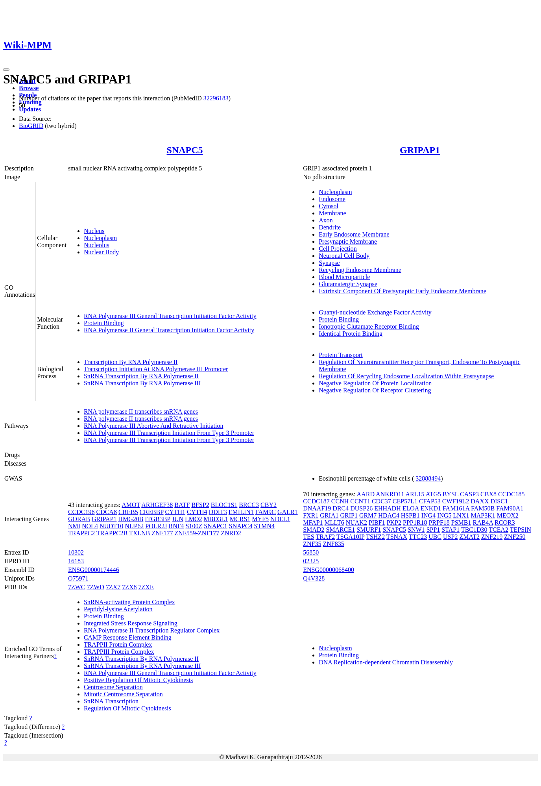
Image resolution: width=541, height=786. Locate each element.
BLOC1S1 (224, 504)
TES (308, 536)
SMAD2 (313, 529)
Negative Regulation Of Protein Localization (375, 383)
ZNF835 (333, 543)
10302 (76, 552)
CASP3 (469, 494)
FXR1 (310, 515)
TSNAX (396, 536)
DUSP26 (361, 508)
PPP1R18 (415, 522)
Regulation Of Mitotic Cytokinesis (127, 708)
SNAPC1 (215, 526)
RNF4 (176, 526)
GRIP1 (348, 515)
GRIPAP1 (420, 150)
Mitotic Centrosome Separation (123, 694)
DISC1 (499, 501)
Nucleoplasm (100, 238)
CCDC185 (511, 494)
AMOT (131, 504)
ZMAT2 (469, 536)
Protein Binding (104, 323)
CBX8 (488, 494)
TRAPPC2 (81, 533)
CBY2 (268, 504)
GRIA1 (329, 515)
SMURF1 (368, 529)
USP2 (450, 536)
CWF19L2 (455, 501)
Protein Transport (341, 354)
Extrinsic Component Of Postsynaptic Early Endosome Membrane (402, 291)
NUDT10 (111, 526)
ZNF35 (312, 543)
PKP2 (394, 522)
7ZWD (95, 587)
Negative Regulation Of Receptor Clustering (375, 390)
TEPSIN (520, 529)
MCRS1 (240, 519)
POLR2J (156, 526)
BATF (182, 504)
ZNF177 (162, 533)
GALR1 (287, 512)
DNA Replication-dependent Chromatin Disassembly (386, 662)
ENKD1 (430, 508)
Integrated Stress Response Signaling (130, 623)
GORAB (79, 519)
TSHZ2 (375, 536)
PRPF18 (438, 522)
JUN (177, 519)
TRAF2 (325, 536)
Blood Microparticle (344, 277)
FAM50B (483, 508)
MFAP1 (313, 522)
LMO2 (193, 519)
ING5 (444, 515)
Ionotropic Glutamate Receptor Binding (369, 326)
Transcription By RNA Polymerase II (131, 362)
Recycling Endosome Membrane (360, 269)
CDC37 (381, 501)
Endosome (332, 199)
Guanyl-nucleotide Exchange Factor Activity (375, 312)
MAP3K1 (483, 515)
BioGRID (31, 125)
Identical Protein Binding (350, 333)
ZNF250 (514, 536)
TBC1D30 (474, 529)
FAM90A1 (509, 508)
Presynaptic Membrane (348, 241)
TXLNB (139, 533)
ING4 (428, 515)
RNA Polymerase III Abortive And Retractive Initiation (153, 425)
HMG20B (130, 519)
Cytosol (328, 206)
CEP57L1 (405, 501)
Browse (29, 88)
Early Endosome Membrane (354, 234)
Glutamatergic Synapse (348, 284)
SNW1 (416, 529)
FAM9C (265, 512)
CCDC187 (316, 501)
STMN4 (264, 526)
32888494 (428, 478)
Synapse (329, 262)
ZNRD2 (231, 533)
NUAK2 (356, 522)
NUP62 (134, 526)
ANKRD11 (390, 494)
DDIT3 (218, 512)
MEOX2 (508, 515)
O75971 (78, 578)
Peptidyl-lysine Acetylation (118, 609)
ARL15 (415, 494)
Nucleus (94, 230)
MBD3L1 (216, 519)
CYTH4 (197, 512)
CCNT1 (360, 501)
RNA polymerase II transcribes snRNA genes (141, 411)
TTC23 (418, 536)
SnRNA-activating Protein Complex (129, 602)
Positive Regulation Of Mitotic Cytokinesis (138, 680)
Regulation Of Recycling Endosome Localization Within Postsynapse (406, 376)
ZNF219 (491, 536)
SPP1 (433, 529)
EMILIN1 (241, 512)
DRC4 (340, 508)
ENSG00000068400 (328, 569)
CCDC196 (81, 512)
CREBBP (152, 512)
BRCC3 (249, 504)
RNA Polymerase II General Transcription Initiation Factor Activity (169, 330)
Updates (30, 109)
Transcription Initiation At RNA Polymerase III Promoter (156, 369)
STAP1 (450, 529)
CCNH (340, 501)
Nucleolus (96, 245)
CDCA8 (106, 512)
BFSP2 (200, 504)
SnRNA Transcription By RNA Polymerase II (141, 376)
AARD (366, 494)
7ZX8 (129, 587)
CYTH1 (175, 512)
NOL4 (90, 526)
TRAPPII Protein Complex (118, 644)
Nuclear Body (101, 252)
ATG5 (433, 494)
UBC (434, 536)
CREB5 (128, 512)
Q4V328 (314, 578)
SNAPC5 (185, 150)
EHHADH (387, 508)
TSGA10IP (350, 536)
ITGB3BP (157, 519)
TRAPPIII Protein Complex (119, 651)
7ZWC (76, 587)
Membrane (332, 213)
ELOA (411, 508)
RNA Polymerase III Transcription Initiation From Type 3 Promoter (169, 432)
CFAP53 (430, 501)
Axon (326, 220)
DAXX (480, 501)
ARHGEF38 (157, 504)
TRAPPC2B (111, 533)
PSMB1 (461, 522)
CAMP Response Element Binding (128, 637)
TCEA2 (498, 529)
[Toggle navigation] (6, 69)
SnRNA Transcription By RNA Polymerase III (142, 383)
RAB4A (483, 522)
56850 (311, 552)
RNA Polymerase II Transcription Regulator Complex (152, 630)
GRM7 (368, 515)
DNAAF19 (317, 508)
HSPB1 (410, 515)
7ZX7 (113, 587)
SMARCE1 (340, 529)
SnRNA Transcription (111, 701)
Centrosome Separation (113, 687)
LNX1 (461, 515)
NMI (74, 526)
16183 (76, 561)
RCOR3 (505, 522)
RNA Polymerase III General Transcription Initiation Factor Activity (170, 316)
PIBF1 (377, 522)
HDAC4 (388, 515)
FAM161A (456, 508)
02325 (311, 561)
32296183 (216, 98)
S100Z (194, 526)
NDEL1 (280, 519)
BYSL (450, 494)
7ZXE (146, 587)
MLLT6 (334, 522)
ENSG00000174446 (93, 569)
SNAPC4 (241, 526)
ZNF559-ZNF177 (197, 533)
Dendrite (330, 227)
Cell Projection (337, 248)
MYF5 (260, 519)
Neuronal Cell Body (344, 255)
